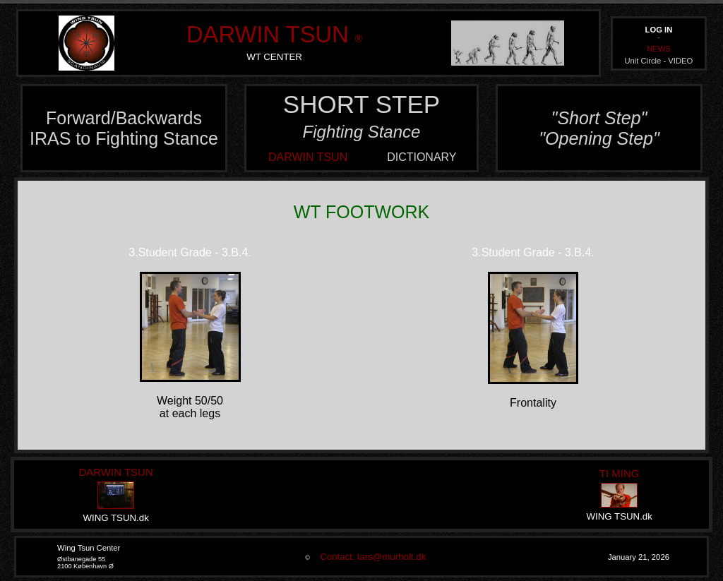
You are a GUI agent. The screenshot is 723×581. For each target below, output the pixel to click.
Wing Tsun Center (88, 548)
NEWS (659, 48)
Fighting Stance (362, 131)
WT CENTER (274, 57)
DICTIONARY (421, 157)
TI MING (619, 473)
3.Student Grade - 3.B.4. (190, 252)
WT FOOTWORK (362, 212)
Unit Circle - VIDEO (658, 60)
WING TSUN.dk (115, 518)
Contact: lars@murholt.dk (369, 556)
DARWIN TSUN (267, 34)
